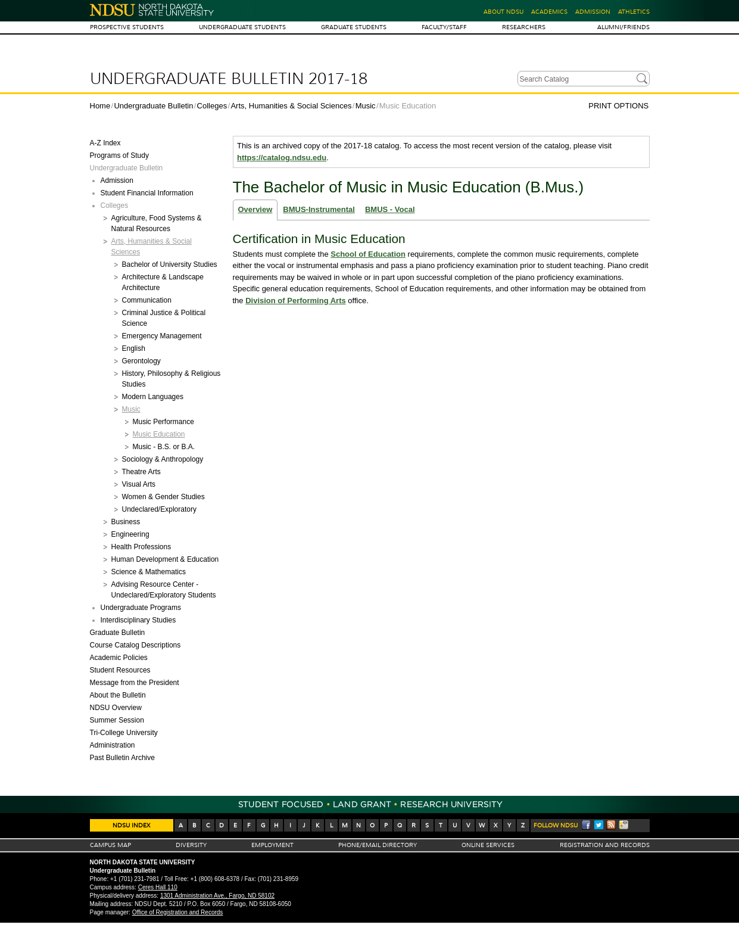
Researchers (523, 27)
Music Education (159, 434)
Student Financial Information (147, 193)
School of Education (368, 254)
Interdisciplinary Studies (138, 620)
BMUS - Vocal (390, 209)
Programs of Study (119, 155)
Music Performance (163, 422)
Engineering (130, 534)
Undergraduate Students (242, 27)
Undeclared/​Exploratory (159, 509)
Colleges (212, 105)
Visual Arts (138, 484)
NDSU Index (131, 825)
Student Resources (120, 670)
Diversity (191, 845)
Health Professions (141, 547)
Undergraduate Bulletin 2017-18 (228, 78)
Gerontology (141, 361)
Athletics (634, 11)
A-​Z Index (105, 143)
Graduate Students (353, 27)
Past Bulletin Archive (122, 758)
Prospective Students (127, 27)
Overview (255, 209)
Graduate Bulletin (117, 632)
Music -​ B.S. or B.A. (164, 447)
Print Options (618, 105)
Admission (592, 11)
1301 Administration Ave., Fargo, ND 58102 (217, 895)
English (133, 348)
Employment (272, 845)
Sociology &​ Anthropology (163, 459)
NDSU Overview (116, 707)
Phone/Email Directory (377, 845)
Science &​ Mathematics (148, 572)
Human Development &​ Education (165, 559)
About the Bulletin (118, 695)
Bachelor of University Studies (169, 264)
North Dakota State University (152, 10)
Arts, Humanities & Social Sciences (290, 105)
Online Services (488, 845)
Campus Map (110, 845)
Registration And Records (605, 845)
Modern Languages (152, 397)
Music (366, 105)
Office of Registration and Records (177, 912)
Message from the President (134, 682)
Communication (147, 300)
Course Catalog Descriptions (135, 645)
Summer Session (117, 720)
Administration (112, 745)
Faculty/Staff (444, 27)
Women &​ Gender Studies (163, 497)
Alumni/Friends (623, 27)
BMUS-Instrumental (319, 209)
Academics (549, 11)
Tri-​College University (124, 733)
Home (100, 105)
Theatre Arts (141, 472)
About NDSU (503, 11)
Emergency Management (162, 336)
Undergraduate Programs (141, 607)
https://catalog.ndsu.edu (281, 157)
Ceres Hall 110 (157, 887)
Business (126, 522)
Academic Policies (119, 657)
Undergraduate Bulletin (153, 105)
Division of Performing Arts (295, 300)
